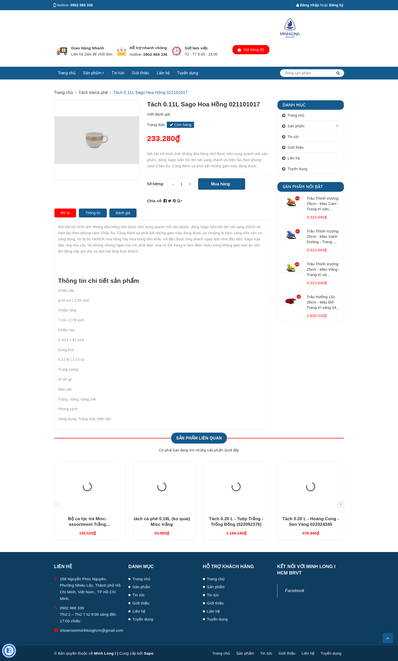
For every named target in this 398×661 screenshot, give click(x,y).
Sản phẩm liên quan (199, 438)
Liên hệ (163, 73)
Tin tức (118, 73)
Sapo (149, 653)
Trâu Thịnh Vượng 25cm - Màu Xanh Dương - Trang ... (322, 236)
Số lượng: (155, 184)
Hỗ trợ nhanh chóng (148, 48)
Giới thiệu (140, 73)
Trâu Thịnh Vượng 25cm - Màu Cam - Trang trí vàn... (323, 203)
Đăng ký (336, 5)
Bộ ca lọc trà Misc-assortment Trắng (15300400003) (87, 524)
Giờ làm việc (196, 48)
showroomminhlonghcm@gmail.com (91, 630)
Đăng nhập (307, 5)
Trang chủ (67, 73)
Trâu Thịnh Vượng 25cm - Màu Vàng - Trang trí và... (323, 269)
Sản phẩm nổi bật (303, 186)
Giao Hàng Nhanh (87, 48)
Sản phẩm (93, 73)
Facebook (294, 590)
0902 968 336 (81, 5)
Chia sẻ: (154, 201)
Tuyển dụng (187, 73)
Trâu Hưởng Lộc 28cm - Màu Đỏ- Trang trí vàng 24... (323, 302)
